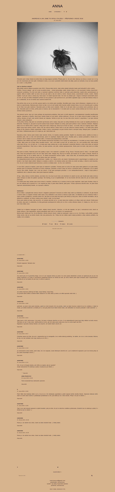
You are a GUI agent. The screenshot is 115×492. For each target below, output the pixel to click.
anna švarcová (26, 376)
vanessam (20, 301)
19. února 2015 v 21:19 (22, 348)
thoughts (61, 221)
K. (17, 389)
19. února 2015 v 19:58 (22, 303)
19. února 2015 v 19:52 (22, 289)
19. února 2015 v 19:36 (22, 260)
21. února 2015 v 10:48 (22, 391)
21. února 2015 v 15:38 (22, 405)
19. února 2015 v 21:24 (22, 362)
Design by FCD (61, 489)
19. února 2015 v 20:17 (22, 333)
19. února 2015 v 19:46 (22, 273)
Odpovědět (19, 266)
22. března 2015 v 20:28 (23, 419)
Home (50, 11)
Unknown (20, 418)
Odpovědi (25, 373)
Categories (57, 11)
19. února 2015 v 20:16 (22, 317)
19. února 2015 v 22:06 (27, 378)
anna (57, 6)
